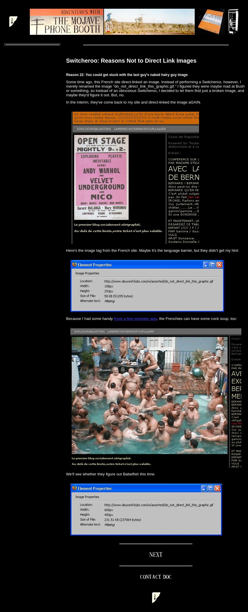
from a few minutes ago (135, 318)
